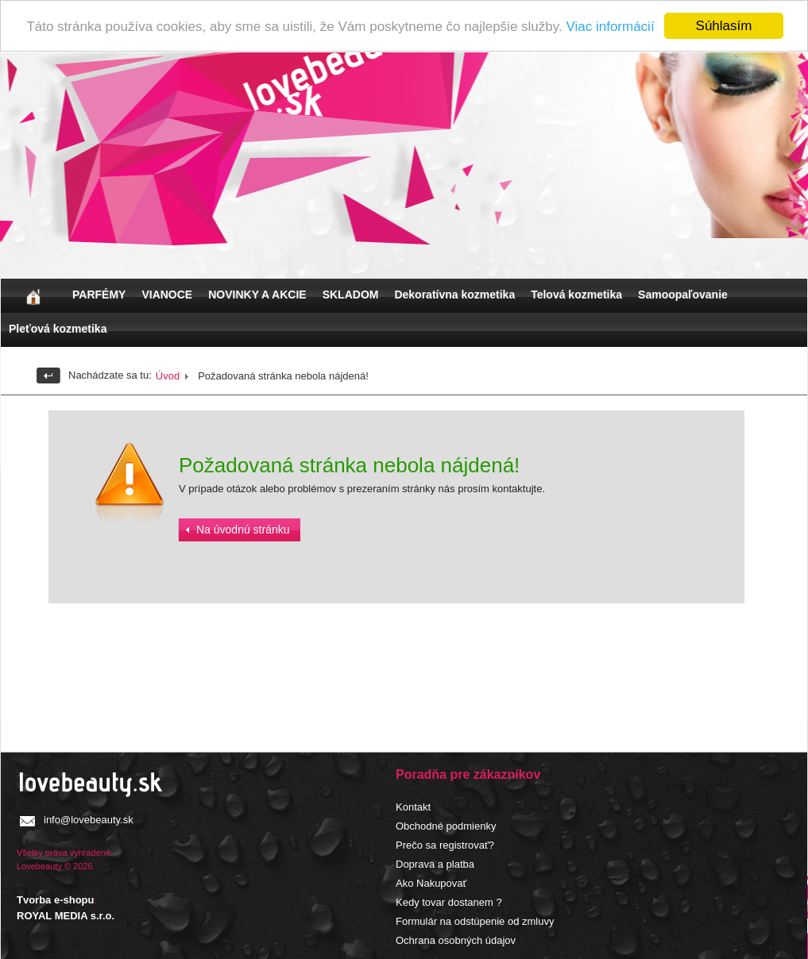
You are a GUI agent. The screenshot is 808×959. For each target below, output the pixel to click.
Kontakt (413, 806)
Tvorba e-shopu (56, 899)
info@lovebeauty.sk (88, 819)
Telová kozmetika (576, 293)
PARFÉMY (99, 293)
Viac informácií (610, 25)
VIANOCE (166, 293)
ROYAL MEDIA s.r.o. (65, 915)
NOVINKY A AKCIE (257, 293)
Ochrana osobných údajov (456, 940)
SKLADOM (351, 293)
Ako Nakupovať (431, 882)
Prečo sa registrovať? (445, 844)
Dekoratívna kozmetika (454, 293)
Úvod (168, 375)
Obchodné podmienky (446, 825)
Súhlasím (724, 25)
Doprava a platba (435, 863)
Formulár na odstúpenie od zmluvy (475, 920)
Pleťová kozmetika (57, 328)
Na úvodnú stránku (243, 528)
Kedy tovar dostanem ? (449, 901)
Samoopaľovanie (683, 293)
